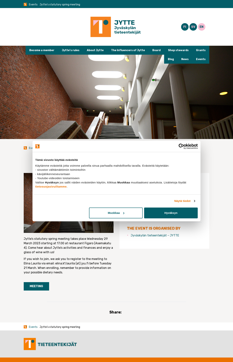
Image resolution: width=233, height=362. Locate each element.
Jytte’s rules (70, 50)
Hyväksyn (170, 212)
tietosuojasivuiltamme (51, 186)
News (185, 59)
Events (33, 4)
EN (202, 27)
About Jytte (95, 50)
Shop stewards (178, 50)
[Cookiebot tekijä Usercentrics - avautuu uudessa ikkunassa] (181, 146)
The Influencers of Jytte (128, 50)
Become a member (41, 50)
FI (184, 27)
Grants (201, 50)
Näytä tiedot (182, 200)
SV (193, 27)
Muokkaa (116, 212)
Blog (171, 59)
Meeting (36, 286)
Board (156, 50)
